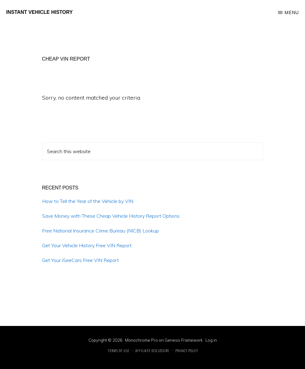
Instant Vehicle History (39, 12)
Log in (211, 340)
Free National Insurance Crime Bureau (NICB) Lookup (100, 231)
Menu (291, 12)
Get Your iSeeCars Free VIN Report (80, 260)
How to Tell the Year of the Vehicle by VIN (87, 201)
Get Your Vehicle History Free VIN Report (87, 245)
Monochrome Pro (141, 340)
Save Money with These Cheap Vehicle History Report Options (111, 216)
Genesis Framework (184, 340)
